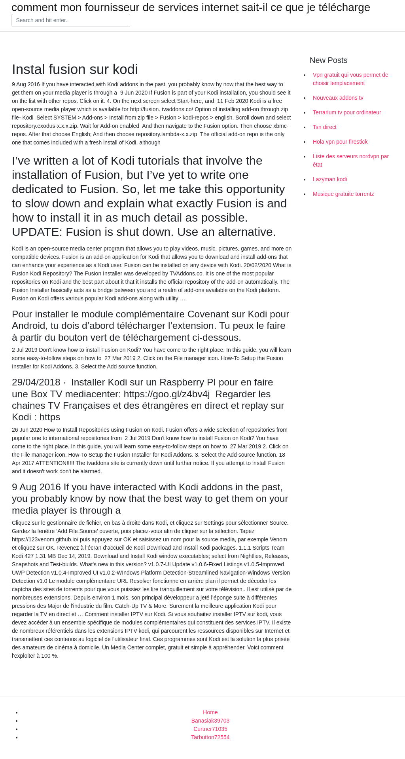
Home (210, 712)
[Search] (70, 20)
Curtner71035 (210, 729)
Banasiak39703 (210, 720)
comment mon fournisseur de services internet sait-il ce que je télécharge (190, 7)
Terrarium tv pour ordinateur (347, 112)
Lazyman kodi (330, 179)
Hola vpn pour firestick (340, 142)
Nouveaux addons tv (338, 98)
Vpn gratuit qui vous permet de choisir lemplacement (350, 79)
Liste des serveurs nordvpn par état (351, 160)
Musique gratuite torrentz (343, 194)
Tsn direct (325, 127)
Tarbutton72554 (210, 737)
